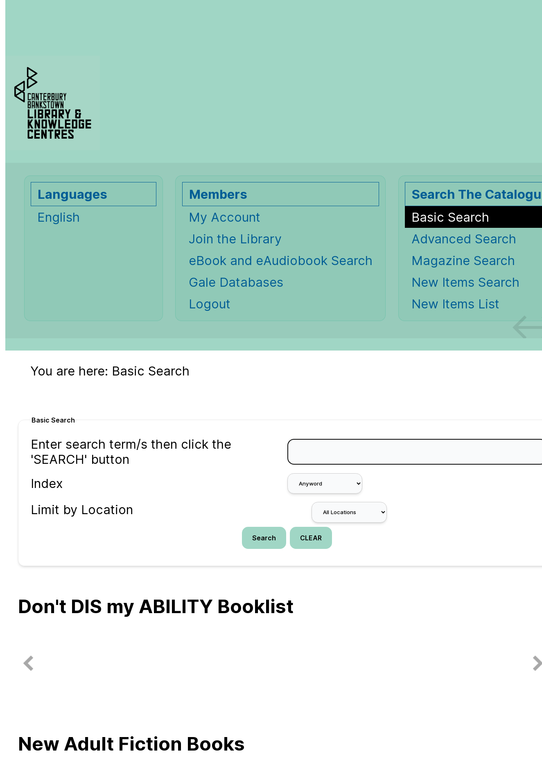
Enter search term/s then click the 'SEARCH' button (131, 451)
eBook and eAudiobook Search (281, 260)
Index (47, 483)
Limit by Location (82, 509)
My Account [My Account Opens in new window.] (224, 217)
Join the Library (235, 238)
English (58, 217)
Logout (209, 303)
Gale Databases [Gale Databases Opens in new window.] (236, 282)
